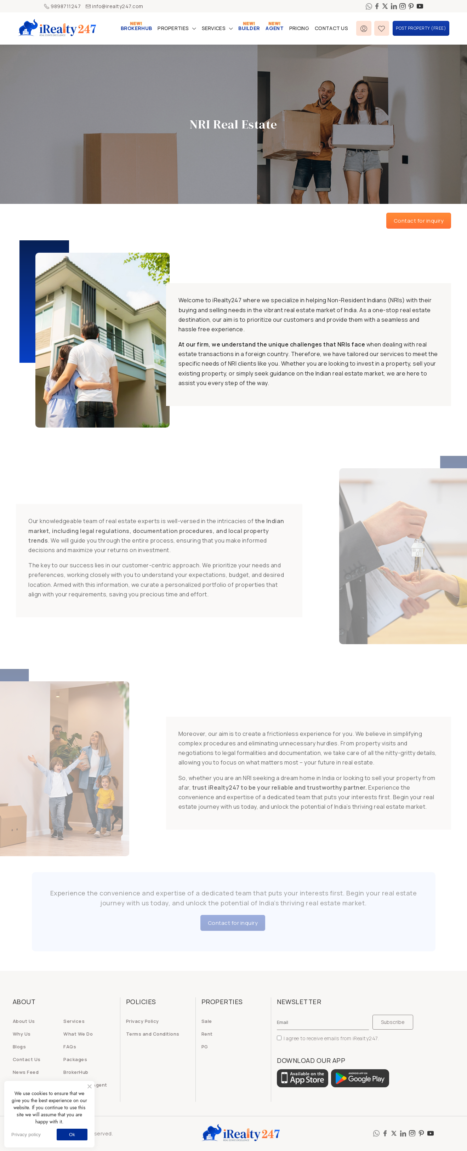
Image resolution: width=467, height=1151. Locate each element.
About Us (24, 1021)
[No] (89, 1086)
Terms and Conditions (153, 1034)
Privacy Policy (142, 1021)
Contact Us (331, 28)
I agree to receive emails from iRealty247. (328, 1038)
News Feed (26, 1072)
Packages (75, 1059)
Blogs (19, 1046)
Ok (72, 1134)
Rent (207, 1034)
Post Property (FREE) (421, 28)
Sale (206, 1021)
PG (204, 1046)
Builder (249, 28)
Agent (275, 28)
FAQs (69, 1046)
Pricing (299, 28)
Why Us (22, 1034)
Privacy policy (26, 1134)
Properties (173, 28)
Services (214, 28)
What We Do (78, 1034)
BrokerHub (136, 28)
